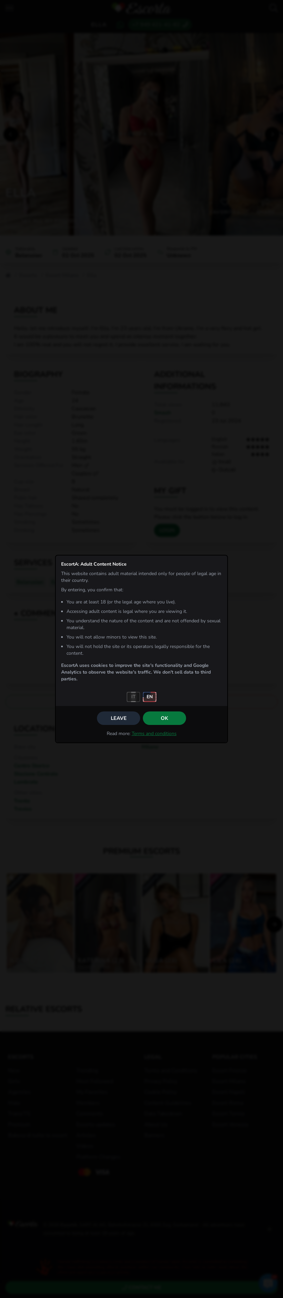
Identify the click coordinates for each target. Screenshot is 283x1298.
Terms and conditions (154, 733)
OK (164, 718)
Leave (119, 718)
